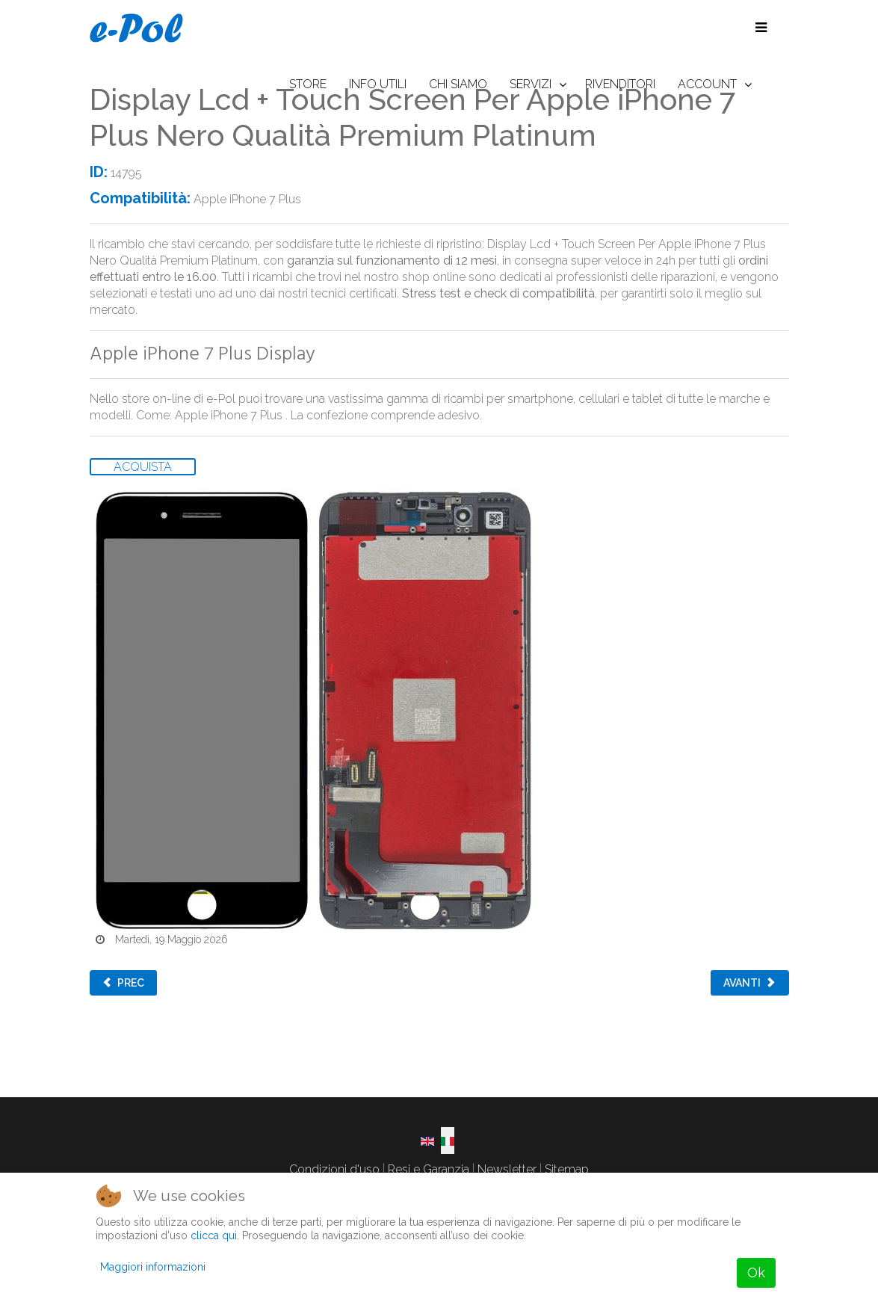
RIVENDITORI (620, 84)
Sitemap (567, 1169)
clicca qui (214, 1235)
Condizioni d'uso (334, 1169)
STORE (308, 84)
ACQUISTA (143, 467)
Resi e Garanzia (428, 1169)
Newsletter (507, 1169)
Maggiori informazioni (152, 1267)
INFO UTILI (377, 84)
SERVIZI (530, 84)
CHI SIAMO (458, 84)
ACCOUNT (707, 84)
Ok (756, 1272)
